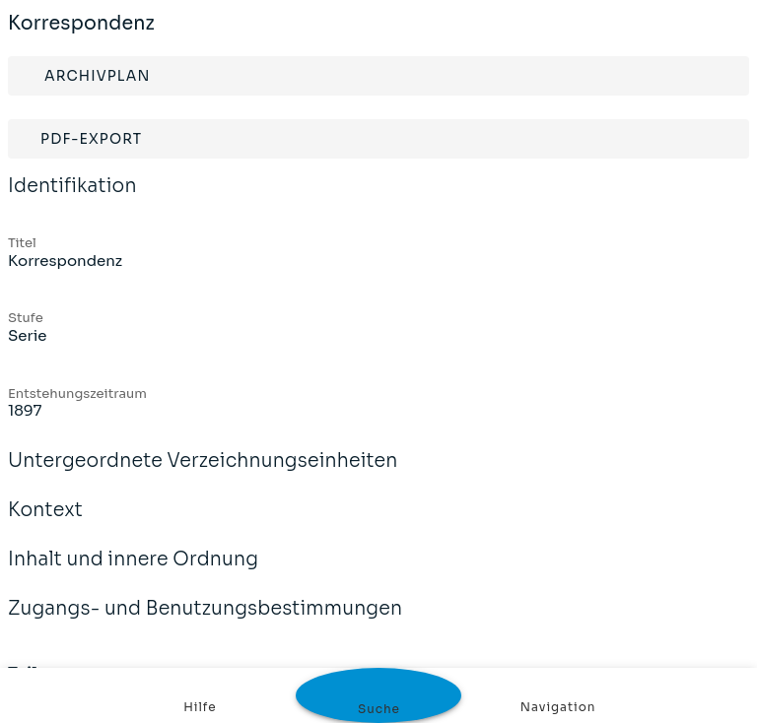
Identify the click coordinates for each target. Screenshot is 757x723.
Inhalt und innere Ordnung (133, 572)
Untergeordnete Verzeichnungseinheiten (203, 473)
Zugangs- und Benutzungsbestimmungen (205, 621)
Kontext (45, 523)
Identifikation (72, 199)
